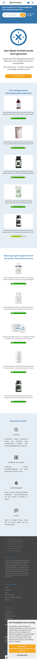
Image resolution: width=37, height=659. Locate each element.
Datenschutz (8, 613)
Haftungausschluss (10, 616)
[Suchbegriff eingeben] (11, 15)
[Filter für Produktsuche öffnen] (32, 2)
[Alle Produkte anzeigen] (31, 14)
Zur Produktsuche (18, 76)
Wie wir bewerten (10, 595)
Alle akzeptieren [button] (22, 646)
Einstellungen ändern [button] (22, 655)
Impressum (8, 611)
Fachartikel (8, 590)
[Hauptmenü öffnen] (3, 2)
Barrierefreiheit (9, 618)
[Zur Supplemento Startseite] (15, 2)
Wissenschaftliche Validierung (13, 597)
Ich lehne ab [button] (22, 650)
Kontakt (7, 600)
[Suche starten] (22, 15)
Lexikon (7, 588)
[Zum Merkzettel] (28, 3)
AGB (6, 621)
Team (6, 592)
